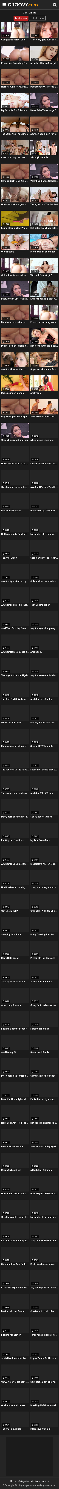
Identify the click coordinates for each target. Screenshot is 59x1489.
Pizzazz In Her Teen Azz (42, 958)
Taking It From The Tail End (44, 204)
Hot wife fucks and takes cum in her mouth (15, 463)
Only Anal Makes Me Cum (43, 581)
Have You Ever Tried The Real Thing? (15, 1123)
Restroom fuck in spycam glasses (44, 1264)
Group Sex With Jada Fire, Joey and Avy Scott (44, 911)
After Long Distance (11, 1005)
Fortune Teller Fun (39, 1028)
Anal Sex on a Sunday (41, 699)
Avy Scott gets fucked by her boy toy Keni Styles (15, 581)
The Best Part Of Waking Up (15, 699)
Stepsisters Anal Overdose (44, 864)
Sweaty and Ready (39, 1052)
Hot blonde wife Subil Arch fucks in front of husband (15, 534)
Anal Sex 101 (36, 652)
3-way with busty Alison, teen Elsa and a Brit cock (44, 887)
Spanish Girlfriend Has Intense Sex (44, 558)
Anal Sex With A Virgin (41, 793)
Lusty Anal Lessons (11, 510)
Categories (23, 1481)
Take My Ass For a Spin (13, 981)
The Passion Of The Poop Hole (15, 769)
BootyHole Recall (10, 958)
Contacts (35, 1481)
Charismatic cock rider (42, 1311)
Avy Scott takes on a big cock (15, 652)
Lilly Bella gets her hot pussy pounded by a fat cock (15, 416)
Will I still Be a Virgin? (41, 275)
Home (13, 1481)
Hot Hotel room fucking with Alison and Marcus (15, 887)
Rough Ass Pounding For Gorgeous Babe (15, 63)
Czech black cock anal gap (14, 440)
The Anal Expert (9, 558)
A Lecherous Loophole (41, 440)
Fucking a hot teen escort (14, 1028)
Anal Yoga (35, 393)
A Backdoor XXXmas (41, 1170)
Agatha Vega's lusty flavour (44, 134)
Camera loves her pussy (42, 1076)
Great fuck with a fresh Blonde (15, 1217)
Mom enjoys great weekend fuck (15, 746)
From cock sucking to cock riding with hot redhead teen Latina (44, 322)
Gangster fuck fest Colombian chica (15, 39)
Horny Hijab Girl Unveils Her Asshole (44, 1193)
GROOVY (16, 5)
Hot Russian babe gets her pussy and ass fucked (15, 204)
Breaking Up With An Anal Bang (44, 1405)
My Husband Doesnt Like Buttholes (15, 1076)
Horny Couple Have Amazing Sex (15, 86)
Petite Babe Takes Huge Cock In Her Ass (44, 110)
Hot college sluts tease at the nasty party (44, 1123)
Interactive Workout (40, 1429)
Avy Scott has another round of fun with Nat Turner (15, 369)
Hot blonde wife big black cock (44, 346)
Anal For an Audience (41, 981)
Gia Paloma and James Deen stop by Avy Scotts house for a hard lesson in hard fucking (15, 1405)
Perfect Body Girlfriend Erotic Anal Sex (44, 86)
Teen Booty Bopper (40, 605)
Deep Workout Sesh (11, 1170)
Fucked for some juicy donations (44, 769)
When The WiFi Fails (11, 722)
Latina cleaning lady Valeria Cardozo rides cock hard (15, 228)
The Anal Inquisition (11, 1429)
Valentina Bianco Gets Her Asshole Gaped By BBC (44, 181)
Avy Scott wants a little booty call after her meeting (44, 675)
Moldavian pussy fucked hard (15, 322)
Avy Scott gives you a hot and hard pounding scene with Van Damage (44, 1287)
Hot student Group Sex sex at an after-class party (15, 1193)
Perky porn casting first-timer (15, 816)
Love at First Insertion (12, 1146)
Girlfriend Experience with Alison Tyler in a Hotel (15, 1287)
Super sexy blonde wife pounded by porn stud (44, 369)
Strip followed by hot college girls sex (44, 1240)
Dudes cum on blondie (12, 393)
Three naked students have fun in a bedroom (44, 1335)
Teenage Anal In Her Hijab (14, 675)
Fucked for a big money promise (44, 1099)
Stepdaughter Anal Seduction (15, 1264)
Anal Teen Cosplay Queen (14, 628)
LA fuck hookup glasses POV (44, 298)
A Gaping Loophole (11, 934)
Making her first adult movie (44, 1217)
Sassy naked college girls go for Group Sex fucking (44, 1146)
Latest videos (37, 18)
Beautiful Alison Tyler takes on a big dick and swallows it (15, 1099)
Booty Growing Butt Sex (42, 934)
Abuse (45, 1481)
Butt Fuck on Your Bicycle (14, 1240)
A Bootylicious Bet (39, 157)
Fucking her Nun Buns (12, 840)
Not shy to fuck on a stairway (44, 722)
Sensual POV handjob (41, 746)
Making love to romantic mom (44, 534)
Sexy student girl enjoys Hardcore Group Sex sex (44, 1382)
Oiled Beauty (7, 251)
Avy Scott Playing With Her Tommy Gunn (44, 487)
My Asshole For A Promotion (15, 110)
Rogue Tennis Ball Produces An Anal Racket (44, 1358)
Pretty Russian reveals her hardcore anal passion (15, 346)
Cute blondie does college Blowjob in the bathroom (15, 487)
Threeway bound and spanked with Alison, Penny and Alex (15, 793)
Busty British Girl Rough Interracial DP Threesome (15, 298)
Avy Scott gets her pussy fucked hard (44, 628)
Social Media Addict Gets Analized (15, 1358)
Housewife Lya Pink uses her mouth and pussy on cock (44, 510)
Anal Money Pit (8, 1052)
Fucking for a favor (11, 1335)
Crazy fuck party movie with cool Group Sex (44, 1005)
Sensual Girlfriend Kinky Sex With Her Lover (15, 181)
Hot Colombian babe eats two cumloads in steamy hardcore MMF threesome (44, 228)
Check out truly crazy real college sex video (15, 157)
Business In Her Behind (13, 1311)
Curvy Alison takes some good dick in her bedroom (15, 1382)
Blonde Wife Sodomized (43, 251)
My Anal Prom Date (40, 840)
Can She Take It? (9, 911)
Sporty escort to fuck (41, 816)
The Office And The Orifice (14, 134)
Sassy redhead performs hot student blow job (44, 416)
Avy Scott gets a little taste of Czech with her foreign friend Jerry (15, 605)
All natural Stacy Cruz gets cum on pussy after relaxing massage (44, 63)
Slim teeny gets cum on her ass (44, 39)
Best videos (21, 18)
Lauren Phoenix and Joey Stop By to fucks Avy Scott (44, 463)
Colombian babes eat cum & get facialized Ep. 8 (15, 275)
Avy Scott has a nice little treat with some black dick (15, 864)
